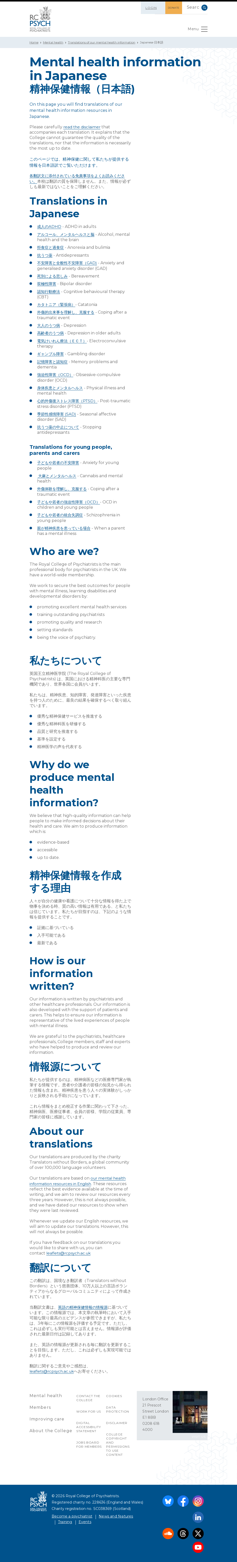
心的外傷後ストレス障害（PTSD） (69, 398)
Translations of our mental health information (101, 42)
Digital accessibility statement (88, 1423)
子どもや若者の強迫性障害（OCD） (70, 499)
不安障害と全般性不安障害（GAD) (69, 262)
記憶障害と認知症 (53, 359)
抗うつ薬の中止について (59, 424)
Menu (197, 30)
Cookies (114, 1392)
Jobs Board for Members (89, 1441)
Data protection (117, 1406)
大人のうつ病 (49, 323)
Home (33, 42)
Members (40, 1403)
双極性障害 (47, 282)
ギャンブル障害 (51, 352)
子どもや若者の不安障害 (59, 460)
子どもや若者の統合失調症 (61, 511)
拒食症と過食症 (51, 246)
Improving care (47, 1415)
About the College (50, 1427)
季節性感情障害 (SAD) (57, 411)
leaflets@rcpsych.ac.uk (69, 1249)
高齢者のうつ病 (51, 331)
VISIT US (199, 1433)
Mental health (53, 42)
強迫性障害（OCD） (56, 372)
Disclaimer (116, 1419)
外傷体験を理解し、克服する (63, 486)
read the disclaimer (82, 127)
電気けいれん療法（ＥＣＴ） (63, 339)
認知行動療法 (49, 290)
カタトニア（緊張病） (57, 303)
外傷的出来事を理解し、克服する (67, 310)
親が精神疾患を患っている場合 (65, 524)
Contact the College (88, 1394)
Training (65, 1518)
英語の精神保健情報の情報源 (84, 1303)
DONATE (170, 7)
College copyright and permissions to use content (118, 1441)
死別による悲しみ (53, 275)
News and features (116, 1512)
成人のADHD (49, 226)
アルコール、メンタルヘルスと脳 (67, 233)
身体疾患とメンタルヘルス (61, 385)
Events (85, 1518)
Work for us (88, 1408)
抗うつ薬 (45, 254)
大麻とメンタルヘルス (58, 473)
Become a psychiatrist (72, 1512)
